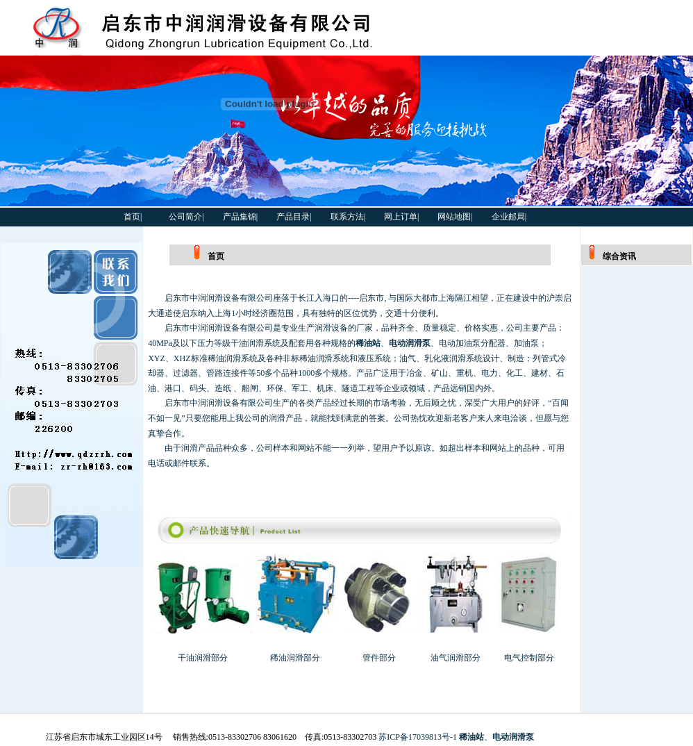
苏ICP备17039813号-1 (417, 737)
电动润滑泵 (410, 343)
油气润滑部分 (456, 658)
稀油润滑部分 (295, 658)
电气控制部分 (529, 658)
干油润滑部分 (203, 658)
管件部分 (379, 658)
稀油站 (368, 343)
